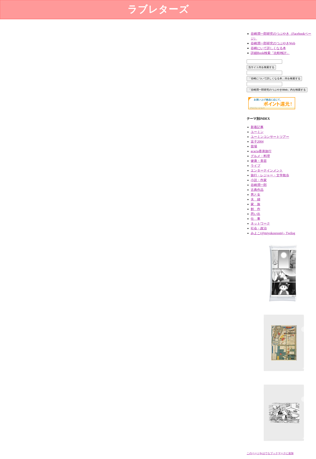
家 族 (255, 204)
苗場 (254, 146)
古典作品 (257, 189)
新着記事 (257, 127)
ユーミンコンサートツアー (270, 136)
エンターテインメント (267, 170)
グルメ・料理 (260, 156)
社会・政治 (259, 228)
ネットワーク (260, 223)
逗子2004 (257, 141)
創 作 (255, 209)
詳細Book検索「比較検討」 (270, 53)
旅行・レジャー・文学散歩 (270, 175)
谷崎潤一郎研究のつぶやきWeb (273, 43)
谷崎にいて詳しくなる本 (268, 48)
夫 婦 (255, 199)
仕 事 (255, 218)
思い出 (255, 214)
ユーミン (257, 132)
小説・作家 (259, 180)
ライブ (255, 165)
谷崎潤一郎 (259, 185)
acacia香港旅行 (261, 151)
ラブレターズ (158, 9)
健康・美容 (259, 161)
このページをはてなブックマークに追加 (270, 453)
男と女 (255, 194)
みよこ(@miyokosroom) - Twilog (273, 233)
